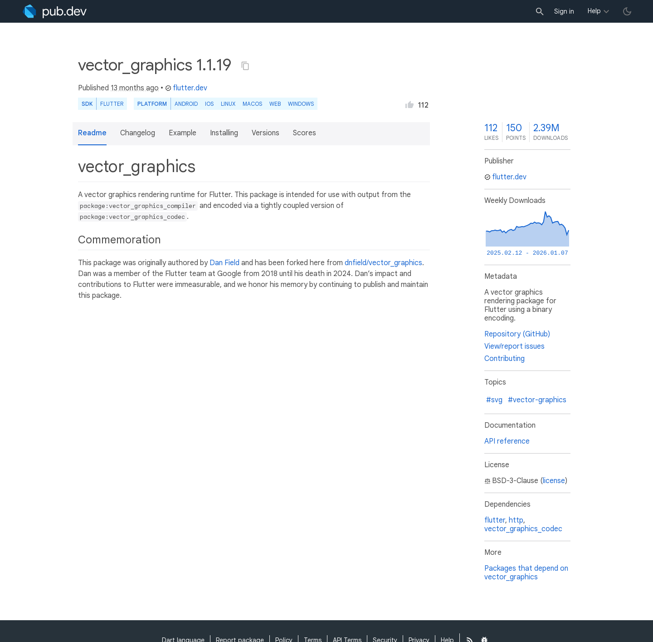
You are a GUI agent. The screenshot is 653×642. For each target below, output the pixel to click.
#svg (494, 400)
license (554, 480)
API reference (507, 441)
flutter (494, 520)
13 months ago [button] (135, 88)
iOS (209, 103)
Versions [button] (265, 133)
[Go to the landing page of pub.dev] (55, 11)
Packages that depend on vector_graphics (526, 573)
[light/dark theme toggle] (627, 11)
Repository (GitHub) (517, 334)
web (275, 103)
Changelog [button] (137, 133)
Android (186, 103)
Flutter (111, 103)
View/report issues (514, 346)
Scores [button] (304, 133)
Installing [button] (224, 133)
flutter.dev (186, 88)
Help (594, 11)
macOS (252, 103)
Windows (301, 103)
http (516, 520)
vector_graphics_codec (523, 528)
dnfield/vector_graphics (383, 262)
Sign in (564, 11)
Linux (228, 103)
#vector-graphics (537, 400)
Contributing (504, 358)
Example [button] (182, 133)
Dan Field (224, 262)
